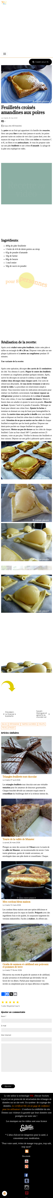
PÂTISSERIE (14, 724)
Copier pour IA (40, 62)
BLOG (4, 724)
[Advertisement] (21, 28)
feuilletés (46, 435)
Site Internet (6, 1035)
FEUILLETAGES (8, 728)
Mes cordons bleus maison (16, 901)
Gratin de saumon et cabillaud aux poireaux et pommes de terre (25, 965)
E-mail (3, 1026)
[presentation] (18, 1078)
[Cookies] (4, 1193)
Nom (3, 1016)
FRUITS (42, 724)
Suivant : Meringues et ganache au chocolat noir (43, 714)
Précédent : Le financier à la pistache (9, 714)
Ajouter (8, 1086)
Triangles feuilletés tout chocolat (20, 776)
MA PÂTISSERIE (15, 126)
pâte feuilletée (28, 347)
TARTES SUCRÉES (29, 724)
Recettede (26, 1156)
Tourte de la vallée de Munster (18, 839)
